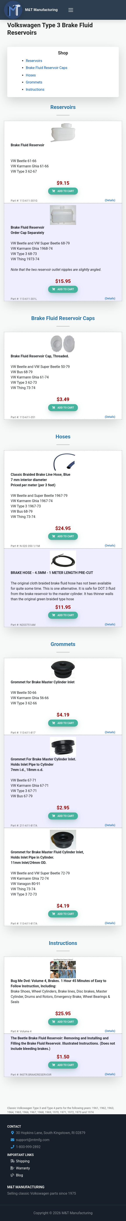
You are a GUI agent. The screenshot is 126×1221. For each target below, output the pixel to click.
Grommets (34, 82)
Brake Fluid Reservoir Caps (46, 68)
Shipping (23, 1161)
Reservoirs (34, 61)
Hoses (31, 75)
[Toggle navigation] (70, 10)
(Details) (110, 200)
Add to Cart (63, 191)
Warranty (23, 1168)
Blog (19, 1175)
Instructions (35, 89)
